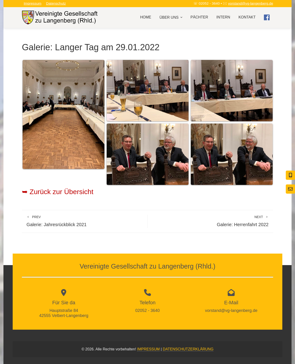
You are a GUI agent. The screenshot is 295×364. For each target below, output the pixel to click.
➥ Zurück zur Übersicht (57, 191)
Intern (223, 17)
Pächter (199, 17)
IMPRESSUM (148, 349)
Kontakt (247, 17)
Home (145, 17)
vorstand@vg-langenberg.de (250, 3)
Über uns (171, 17)
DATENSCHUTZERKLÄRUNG (188, 349)
